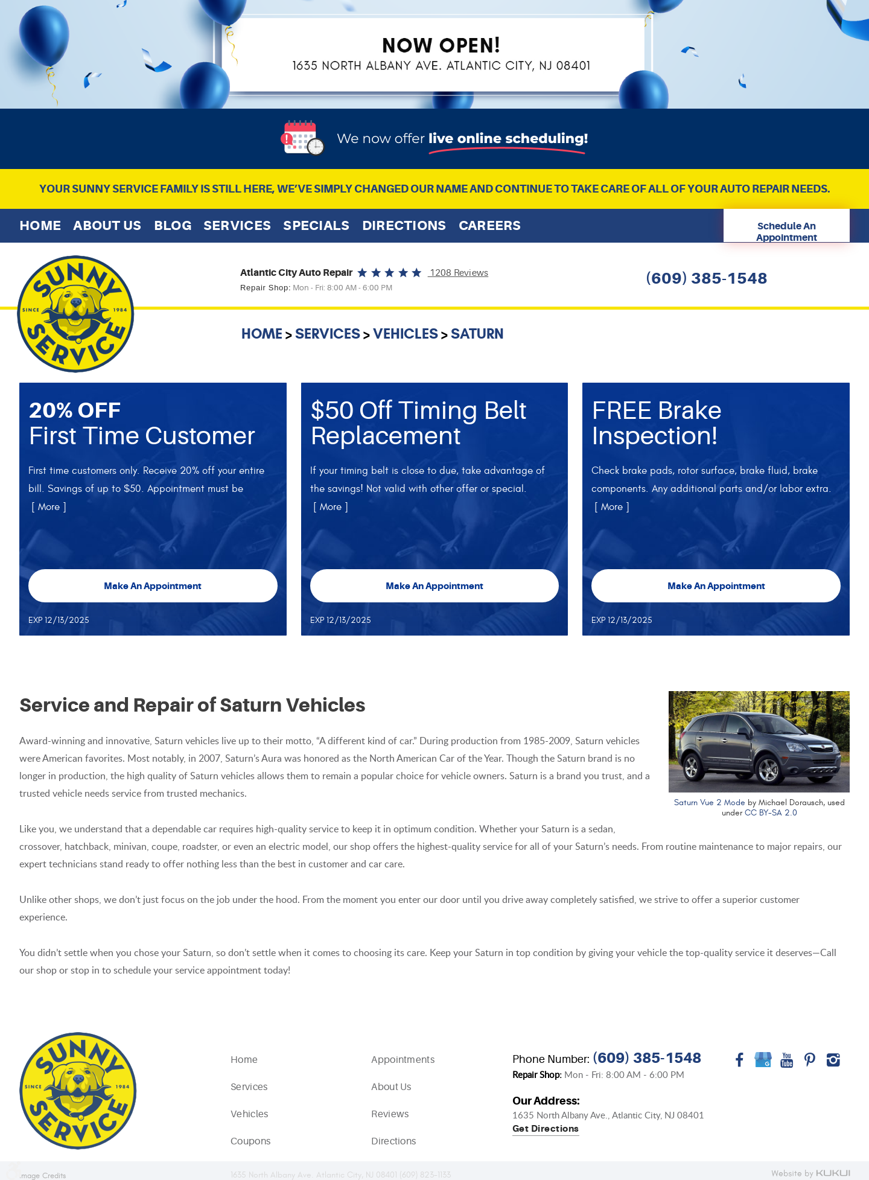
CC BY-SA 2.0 (771, 813)
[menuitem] (40, 225)
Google (763, 1064)
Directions (404, 225)
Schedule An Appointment (786, 231)
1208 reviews (458, 273)
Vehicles (405, 334)
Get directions (545, 1129)
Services (237, 225)
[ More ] (48, 507)
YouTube (786, 1064)
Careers (490, 225)
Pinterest (810, 1064)
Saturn (477, 334)
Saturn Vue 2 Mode (709, 802)
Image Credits (42, 1176)
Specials (316, 225)
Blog (172, 225)
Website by (810, 1174)
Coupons (250, 1141)
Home (40, 225)
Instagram (833, 1064)
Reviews (390, 1114)
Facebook (739, 1064)
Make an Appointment (153, 586)
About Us (107, 225)
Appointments (402, 1060)
